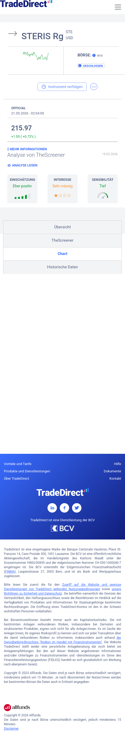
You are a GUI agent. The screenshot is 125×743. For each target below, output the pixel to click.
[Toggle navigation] (118, 7)
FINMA (10, 571)
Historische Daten (62, 267)
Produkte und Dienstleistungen (27, 471)
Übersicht (62, 227)
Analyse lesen (24, 165)
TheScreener (62, 240)
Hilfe (117, 464)
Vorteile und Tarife (17, 464)
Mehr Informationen (27, 149)
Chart (62, 253)
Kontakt (115, 478)
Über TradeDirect (16, 478)
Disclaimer (11, 728)
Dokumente (112, 471)
